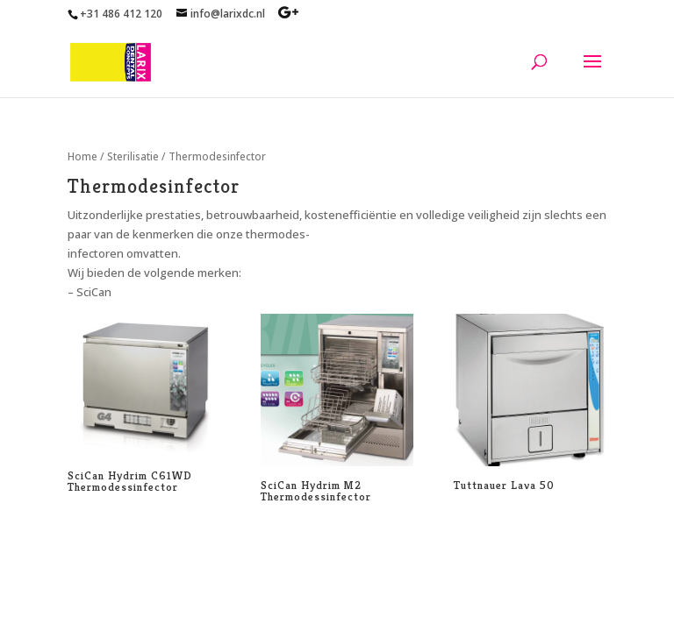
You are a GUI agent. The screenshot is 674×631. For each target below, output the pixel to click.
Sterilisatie (133, 156)
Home (82, 156)
